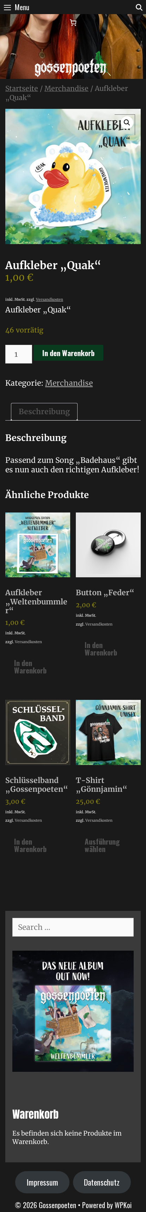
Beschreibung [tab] (44, 411)
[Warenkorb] (73, 22)
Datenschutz (102, 1182)
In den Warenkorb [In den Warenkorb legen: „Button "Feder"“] (101, 648)
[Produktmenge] (18, 354)
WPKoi (123, 1205)
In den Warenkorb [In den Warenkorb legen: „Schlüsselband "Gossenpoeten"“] (30, 845)
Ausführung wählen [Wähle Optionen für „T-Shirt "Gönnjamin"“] (102, 845)
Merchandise (66, 88)
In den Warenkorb (68, 352)
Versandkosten (49, 299)
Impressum (42, 1182)
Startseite (21, 88)
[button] (127, 122)
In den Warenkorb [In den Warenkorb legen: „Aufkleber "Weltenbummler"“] (30, 666)
